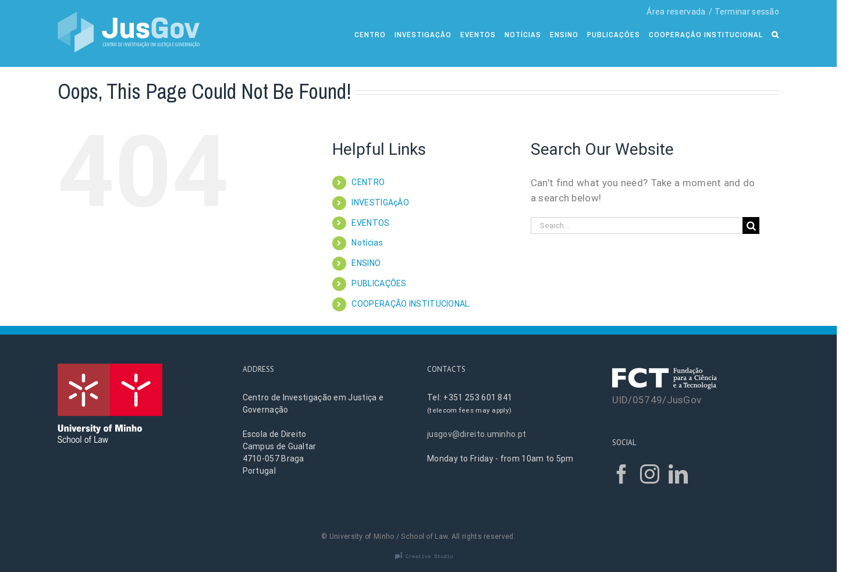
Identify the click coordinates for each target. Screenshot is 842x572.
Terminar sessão (747, 11)
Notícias (366, 242)
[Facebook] (621, 474)
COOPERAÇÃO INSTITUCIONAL (410, 303)
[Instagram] (649, 474)
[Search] (775, 33)
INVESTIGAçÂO (380, 202)
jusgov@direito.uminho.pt (476, 434)
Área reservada (675, 11)
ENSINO (366, 263)
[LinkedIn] (678, 474)
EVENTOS (370, 223)
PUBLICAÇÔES (378, 283)
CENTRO (368, 182)
